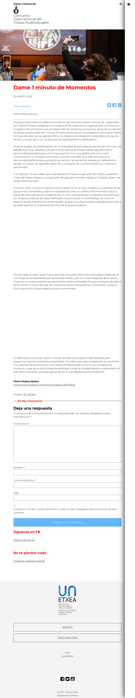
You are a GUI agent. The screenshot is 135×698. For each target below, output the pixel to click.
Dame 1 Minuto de (23, 540)
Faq (67, 653)
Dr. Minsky (30, 394)
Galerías (67, 656)
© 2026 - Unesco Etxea (67, 692)
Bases (68, 627)
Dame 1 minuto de (24, 4)
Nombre (19, 467)
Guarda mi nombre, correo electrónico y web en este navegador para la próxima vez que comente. (64, 511)
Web (16, 493)
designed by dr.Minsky (67, 695)
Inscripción (67, 638)
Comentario (21, 423)
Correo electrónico (24, 480)
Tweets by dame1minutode (29, 561)
